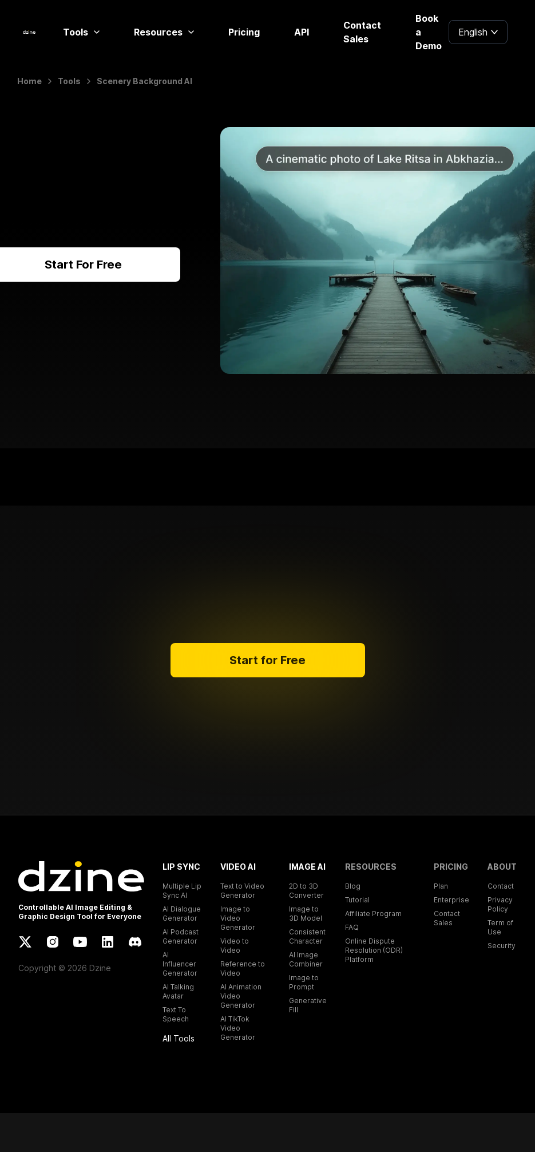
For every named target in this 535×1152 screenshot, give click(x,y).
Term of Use (500, 927)
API (301, 32)
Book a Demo (428, 32)
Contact (501, 886)
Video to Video (234, 945)
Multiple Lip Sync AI (182, 890)
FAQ (352, 927)
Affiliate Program (373, 913)
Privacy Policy (500, 904)
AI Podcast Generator (181, 936)
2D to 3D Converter (306, 890)
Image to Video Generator (237, 918)
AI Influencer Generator (180, 963)
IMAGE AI (307, 866)
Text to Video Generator (242, 890)
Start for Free (267, 660)
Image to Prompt (304, 982)
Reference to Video (242, 968)
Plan (441, 886)
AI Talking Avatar (178, 991)
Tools (81, 32)
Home (29, 81)
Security (502, 945)
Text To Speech (176, 1014)
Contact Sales (362, 32)
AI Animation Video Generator (240, 996)
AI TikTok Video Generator (237, 1028)
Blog (352, 886)
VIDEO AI (238, 866)
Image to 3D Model (305, 913)
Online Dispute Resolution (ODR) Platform (374, 950)
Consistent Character (307, 936)
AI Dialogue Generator (182, 913)
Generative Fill (308, 1005)
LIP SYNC (181, 866)
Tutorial (357, 899)
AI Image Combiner (306, 959)
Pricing (244, 32)
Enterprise (451, 899)
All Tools (179, 1038)
